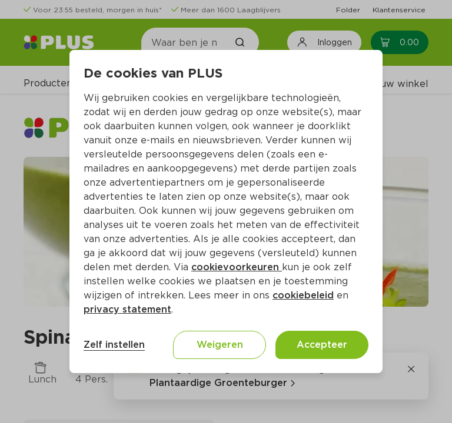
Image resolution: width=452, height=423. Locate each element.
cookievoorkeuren (236, 267)
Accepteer (322, 344)
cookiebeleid (303, 295)
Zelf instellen (114, 344)
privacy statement (127, 309)
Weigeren (220, 344)
